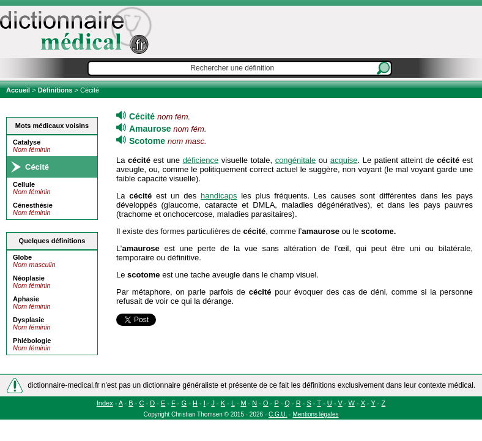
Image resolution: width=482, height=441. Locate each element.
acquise (344, 160)
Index (105, 403)
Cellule (24, 184)
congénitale (295, 160)
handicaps (219, 195)
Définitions (55, 90)
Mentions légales (315, 414)
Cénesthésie (33, 205)
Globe (22, 257)
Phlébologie (32, 340)
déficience (201, 160)
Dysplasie (28, 319)
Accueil (19, 90)
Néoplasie (29, 278)
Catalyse (26, 142)
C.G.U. (278, 414)
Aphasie (26, 299)
